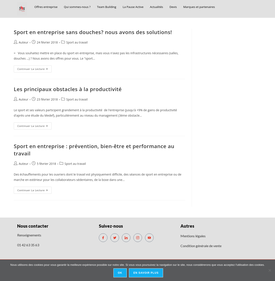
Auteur (23, 42)
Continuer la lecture (34, 68)
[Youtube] (149, 237)
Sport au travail (76, 42)
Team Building (113, 7)
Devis (185, 7)
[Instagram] (137, 237)
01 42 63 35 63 (28, 245)
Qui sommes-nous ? (81, 7)
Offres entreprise (47, 7)
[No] (269, 270)
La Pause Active (142, 7)
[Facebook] (103, 237)
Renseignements (29, 235)
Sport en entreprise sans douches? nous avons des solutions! (93, 32)
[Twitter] (114, 237)
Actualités (167, 7)
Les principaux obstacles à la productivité (68, 89)
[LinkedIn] (126, 237)
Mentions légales (193, 236)
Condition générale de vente (201, 246)
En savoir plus (146, 273)
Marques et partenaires (213, 7)
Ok (120, 273)
